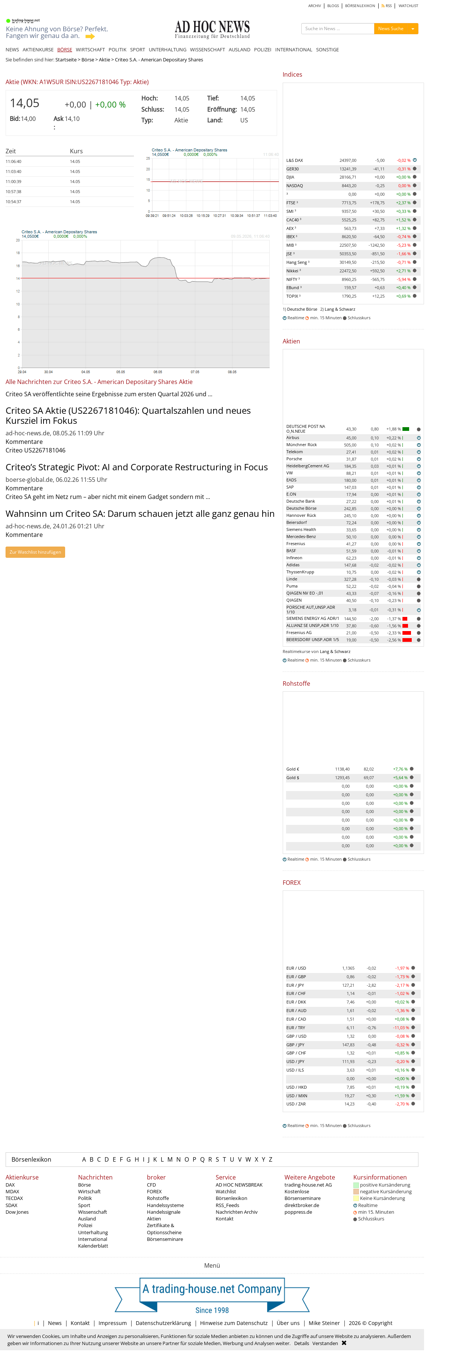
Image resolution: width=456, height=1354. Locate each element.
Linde (291, 579)
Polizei (85, 1225)
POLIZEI (263, 49)
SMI (291, 211)
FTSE (292, 202)
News (55, 1322)
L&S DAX (294, 160)
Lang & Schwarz (340, 309)
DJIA (290, 177)
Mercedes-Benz (301, 536)
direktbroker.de (302, 1205)
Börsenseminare (165, 1239)
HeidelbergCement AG (307, 465)
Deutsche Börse (302, 309)
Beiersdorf (296, 522)
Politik (85, 1198)
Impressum (113, 1322)
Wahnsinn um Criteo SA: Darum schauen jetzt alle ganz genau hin (140, 513)
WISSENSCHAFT (207, 49)
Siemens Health (301, 529)
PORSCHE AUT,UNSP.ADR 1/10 (310, 609)
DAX (10, 1184)
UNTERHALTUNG (167, 49)
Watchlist (226, 1191)
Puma (292, 586)
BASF (291, 550)
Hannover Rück (301, 515)
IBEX (291, 236)
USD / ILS (295, 1070)
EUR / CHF (296, 993)
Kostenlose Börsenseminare (303, 1194)
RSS (387, 5)
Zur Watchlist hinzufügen (35, 552)
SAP (290, 487)
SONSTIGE (327, 49)
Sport (84, 1205)
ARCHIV (314, 5)
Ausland (87, 1218)
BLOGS (333, 5)
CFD (151, 1184)
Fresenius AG (299, 632)
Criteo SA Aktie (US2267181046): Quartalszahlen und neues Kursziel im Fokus (128, 415)
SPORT (137, 49)
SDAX (11, 1205)
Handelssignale (163, 1212)
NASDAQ (294, 185)
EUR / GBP (296, 976)
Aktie (104, 59)
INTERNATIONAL (293, 49)
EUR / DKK (296, 1002)
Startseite (66, 59)
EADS (291, 480)
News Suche (391, 28)
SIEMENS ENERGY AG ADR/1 (312, 618)
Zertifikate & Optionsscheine (164, 1228)
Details (301, 1343)
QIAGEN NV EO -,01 (304, 593)
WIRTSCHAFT (90, 49)
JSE (290, 253)
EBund (294, 287)
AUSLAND (239, 49)
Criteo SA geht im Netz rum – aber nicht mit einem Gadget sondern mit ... (108, 497)
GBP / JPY (295, 1044)
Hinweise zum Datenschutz (234, 1322)
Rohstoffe (158, 1198)
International (92, 1239)
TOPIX (293, 296)
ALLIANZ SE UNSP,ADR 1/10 (312, 625)
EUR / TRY (295, 1027)
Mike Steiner (324, 1322)
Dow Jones (17, 1212)
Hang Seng (297, 262)
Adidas (292, 564)
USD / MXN (296, 1095)
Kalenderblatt (93, 1245)
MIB (291, 245)
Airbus (292, 437)
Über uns (288, 1322)
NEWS (12, 49)
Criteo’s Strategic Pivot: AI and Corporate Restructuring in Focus (137, 467)
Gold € (292, 769)
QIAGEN (294, 600)
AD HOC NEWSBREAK (239, 1184)
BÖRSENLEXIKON (360, 5)
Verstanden (325, 1343)
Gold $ (292, 777)
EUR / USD (296, 968)
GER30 (292, 169)
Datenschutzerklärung (163, 1322)
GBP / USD (296, 1036)
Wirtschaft (89, 1191)
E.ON (291, 494)
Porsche (294, 458)
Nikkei (293, 270)
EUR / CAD (296, 1019)
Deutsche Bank (300, 501)
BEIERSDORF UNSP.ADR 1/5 (312, 639)
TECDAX (14, 1198)
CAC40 (293, 220)
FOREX (154, 1191)
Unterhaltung (93, 1232)
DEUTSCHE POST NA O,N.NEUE (305, 428)
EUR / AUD (296, 1010)
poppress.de (298, 1212)
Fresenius (295, 543)
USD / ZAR (296, 1104)
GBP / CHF (296, 1053)
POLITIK (117, 49)
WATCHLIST (408, 5)
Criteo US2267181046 (35, 450)
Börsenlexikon (31, 1159)
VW (289, 473)
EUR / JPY (295, 985)
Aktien (154, 1218)
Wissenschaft (92, 1212)
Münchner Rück (301, 444)
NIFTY (293, 279)
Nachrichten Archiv (237, 1212)
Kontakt (225, 1218)
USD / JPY (295, 1061)
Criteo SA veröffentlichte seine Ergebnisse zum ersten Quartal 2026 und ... (109, 394)
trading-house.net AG (308, 1184)
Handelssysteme (165, 1205)
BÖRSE (64, 49)
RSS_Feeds (227, 1205)
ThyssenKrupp (300, 571)
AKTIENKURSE (38, 49)
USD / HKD (296, 1087)
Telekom (294, 451)
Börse (87, 59)
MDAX (12, 1191)
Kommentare (24, 442)
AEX (291, 228)
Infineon (294, 557)
